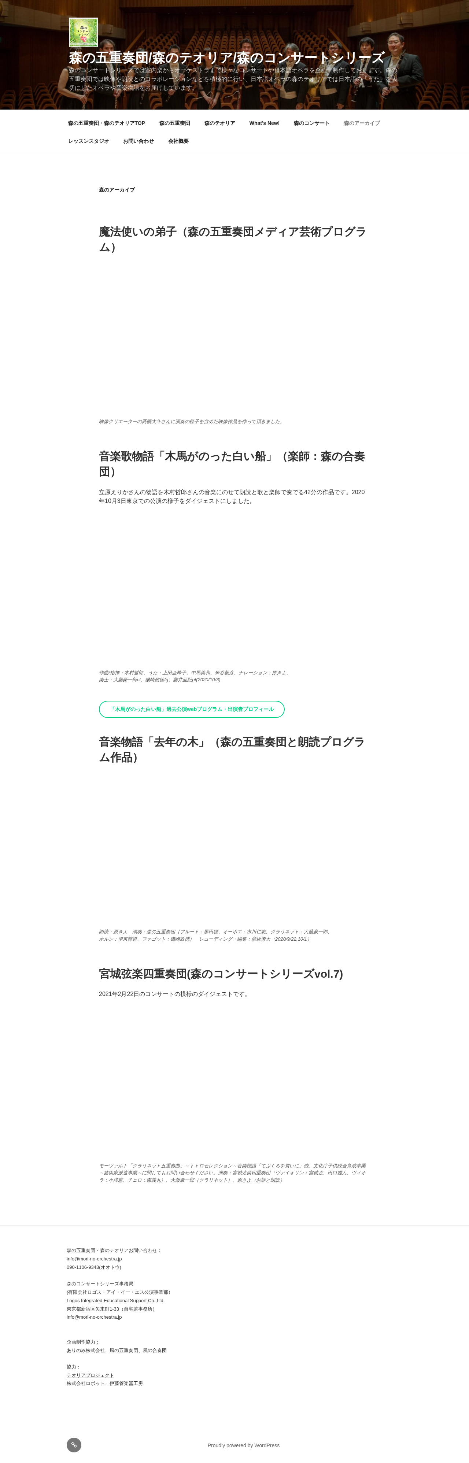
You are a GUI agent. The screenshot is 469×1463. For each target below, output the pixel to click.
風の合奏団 (155, 1350)
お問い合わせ (138, 141)
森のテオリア (219, 123)
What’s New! (265, 123)
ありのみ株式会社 (86, 1350)
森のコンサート (312, 123)
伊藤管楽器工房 (126, 1383)
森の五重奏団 (174, 123)
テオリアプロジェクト (90, 1375)
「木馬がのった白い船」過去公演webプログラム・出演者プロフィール (192, 709)
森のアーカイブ (362, 123)
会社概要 (178, 141)
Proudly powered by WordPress (244, 1445)
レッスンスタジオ (88, 141)
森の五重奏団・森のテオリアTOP (106, 123)
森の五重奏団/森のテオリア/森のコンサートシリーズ (227, 57)
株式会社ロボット (86, 1383)
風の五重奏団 (124, 1350)
